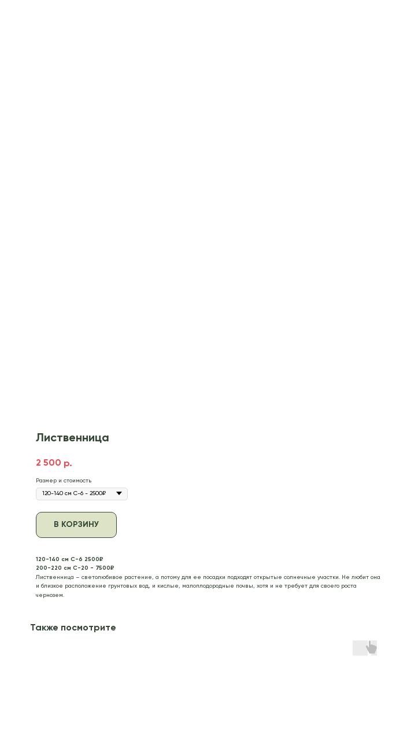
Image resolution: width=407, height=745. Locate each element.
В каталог (32, 16)
